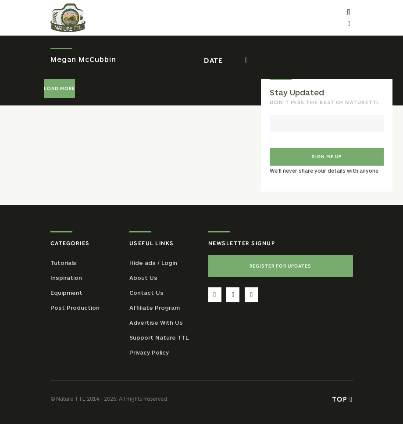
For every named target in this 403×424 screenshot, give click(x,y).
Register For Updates (280, 265)
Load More (59, 88)
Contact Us (146, 292)
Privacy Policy (149, 352)
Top (342, 399)
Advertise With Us (156, 322)
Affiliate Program (154, 307)
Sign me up (327, 156)
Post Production (75, 307)
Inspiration (66, 277)
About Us (143, 277)
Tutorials (63, 262)
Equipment (66, 292)
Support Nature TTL (159, 337)
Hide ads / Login (153, 262)
